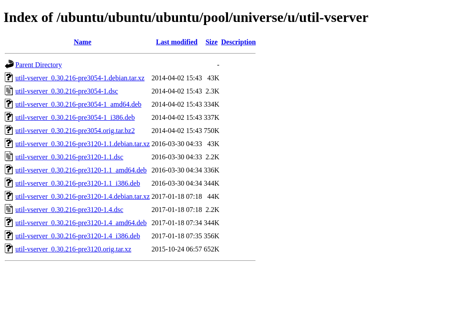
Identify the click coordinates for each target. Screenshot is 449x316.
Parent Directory (38, 64)
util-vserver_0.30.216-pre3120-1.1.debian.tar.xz (82, 143)
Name (82, 42)
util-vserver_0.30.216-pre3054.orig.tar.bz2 (75, 130)
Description (238, 42)
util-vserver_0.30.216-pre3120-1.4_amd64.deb (80, 222)
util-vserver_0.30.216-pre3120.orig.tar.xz (73, 249)
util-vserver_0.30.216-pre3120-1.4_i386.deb (77, 236)
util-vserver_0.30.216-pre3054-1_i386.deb (75, 117)
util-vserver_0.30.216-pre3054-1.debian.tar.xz (80, 78)
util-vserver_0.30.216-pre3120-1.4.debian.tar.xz (82, 196)
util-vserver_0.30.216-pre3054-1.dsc (66, 91)
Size (212, 42)
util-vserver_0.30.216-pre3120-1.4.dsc (69, 209)
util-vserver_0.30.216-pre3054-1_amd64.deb (78, 104)
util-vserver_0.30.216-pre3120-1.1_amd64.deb (80, 170)
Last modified (177, 42)
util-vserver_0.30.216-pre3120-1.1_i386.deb (77, 183)
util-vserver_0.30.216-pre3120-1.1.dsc (69, 157)
